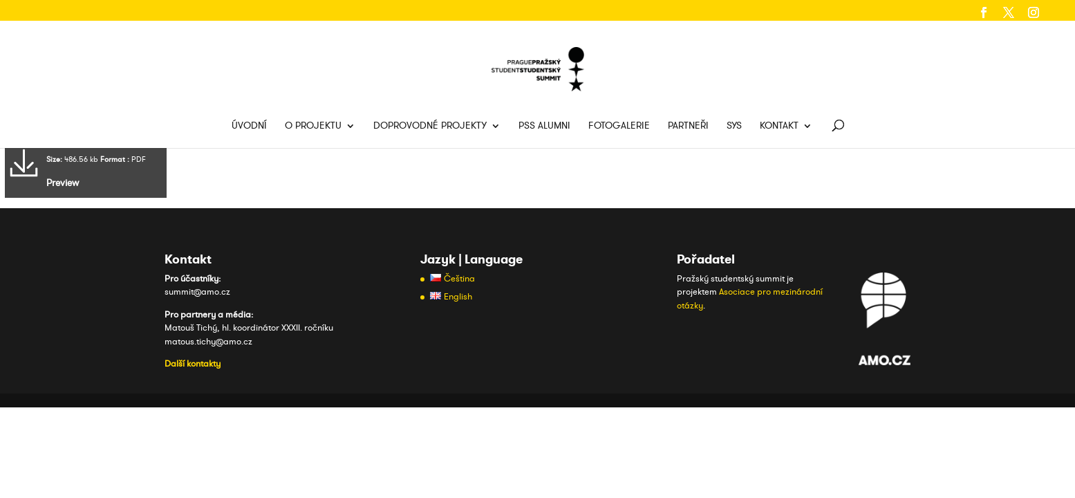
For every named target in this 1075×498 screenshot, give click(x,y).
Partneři (688, 126)
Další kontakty (193, 364)
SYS (734, 126)
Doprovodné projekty (430, 126)
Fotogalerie (619, 126)
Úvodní (249, 126)
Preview (62, 183)
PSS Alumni (544, 126)
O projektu (313, 126)
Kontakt (779, 126)
